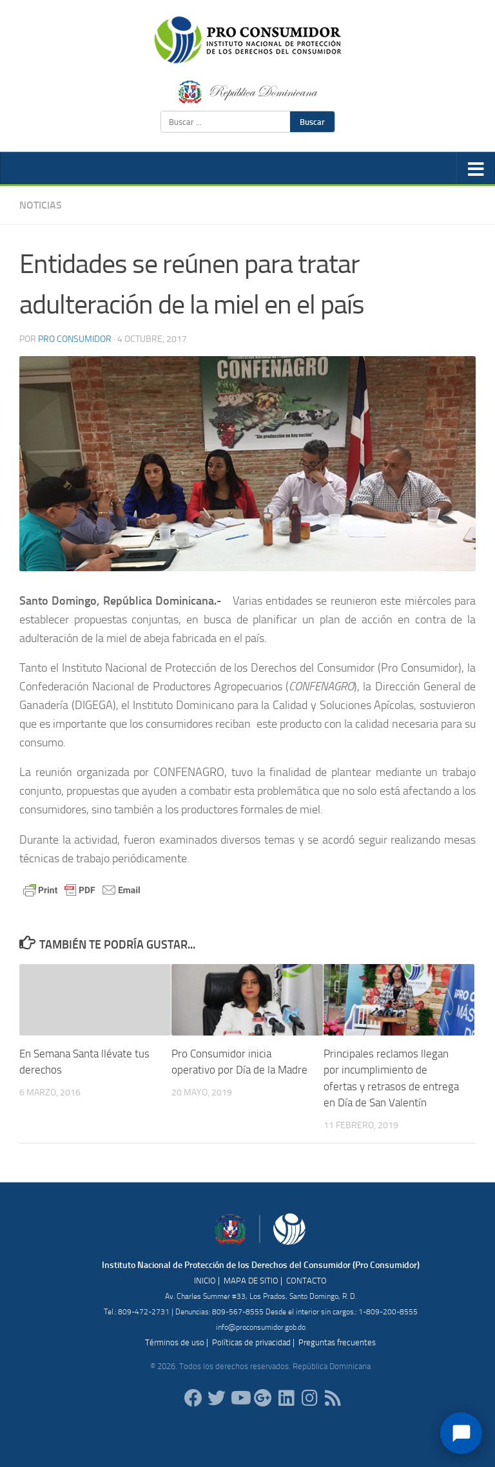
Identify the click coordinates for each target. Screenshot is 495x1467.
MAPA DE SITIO (251, 1280)
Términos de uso (174, 1342)
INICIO (205, 1280)
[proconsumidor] (286, 1398)
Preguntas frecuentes (337, 1342)
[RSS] (333, 1398)
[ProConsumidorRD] (193, 1398)
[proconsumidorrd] (217, 1398)
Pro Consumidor (75, 339)
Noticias (40, 205)
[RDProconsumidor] (240, 1398)
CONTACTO (306, 1280)
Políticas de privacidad (251, 1342)
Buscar (312, 122)
